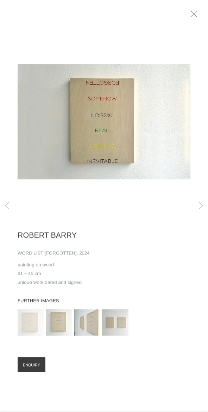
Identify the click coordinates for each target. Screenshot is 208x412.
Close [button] (198, 16)
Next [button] (201, 206)
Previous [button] (7, 206)
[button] (31, 325)
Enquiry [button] (31, 368)
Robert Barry (47, 238)
